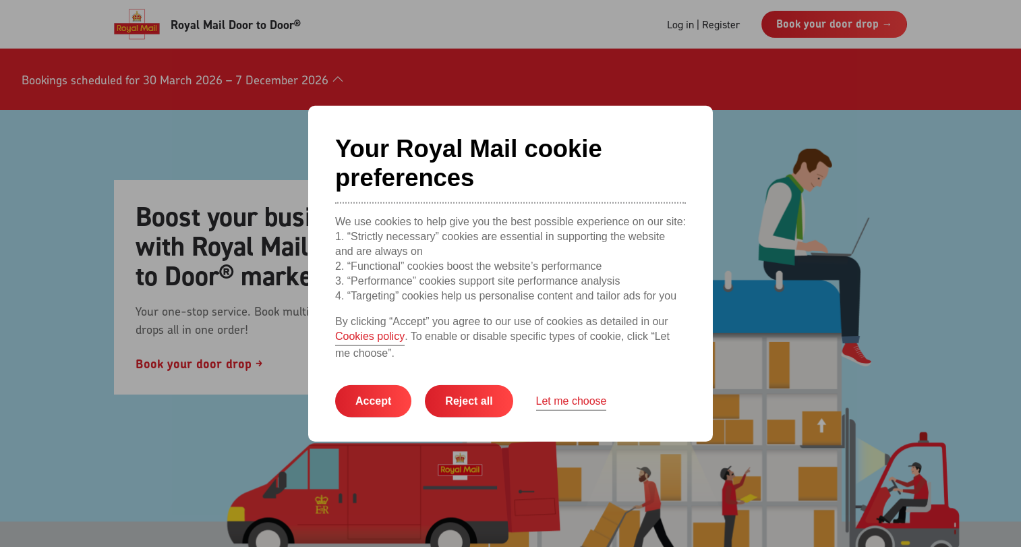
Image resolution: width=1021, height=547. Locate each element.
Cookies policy (370, 336)
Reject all (468, 401)
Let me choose (571, 401)
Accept (373, 401)
